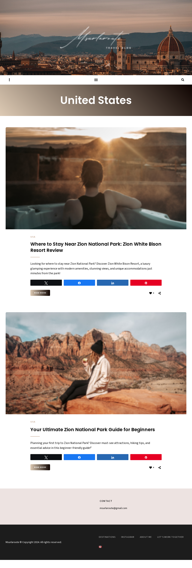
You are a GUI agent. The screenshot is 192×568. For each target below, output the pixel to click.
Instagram (127, 545)
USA (33, 237)
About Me (146, 545)
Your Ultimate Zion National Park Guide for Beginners (86, 434)
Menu (96, 80)
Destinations (107, 545)
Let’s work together (170, 545)
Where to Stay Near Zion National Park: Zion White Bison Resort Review (88, 248)
